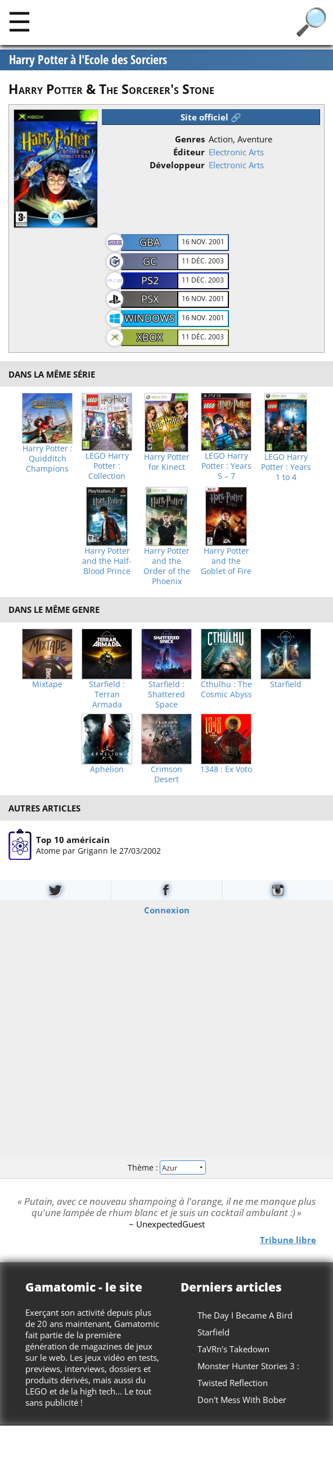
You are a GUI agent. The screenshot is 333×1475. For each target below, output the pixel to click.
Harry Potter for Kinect (167, 462)
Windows (149, 318)
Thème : (166, 1167)
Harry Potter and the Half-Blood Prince (107, 561)
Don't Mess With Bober (241, 1399)
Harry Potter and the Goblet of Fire (226, 561)
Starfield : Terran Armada (107, 694)
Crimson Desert (166, 774)
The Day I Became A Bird (244, 1315)
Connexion (167, 909)
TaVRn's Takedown (233, 1349)
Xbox (150, 337)
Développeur (177, 165)
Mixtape (47, 684)
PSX (150, 299)
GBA (150, 242)
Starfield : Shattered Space (166, 694)
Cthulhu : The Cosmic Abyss (226, 689)
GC (149, 261)
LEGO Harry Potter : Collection (107, 466)
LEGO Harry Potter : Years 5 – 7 (226, 466)
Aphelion (107, 769)
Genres (190, 139)
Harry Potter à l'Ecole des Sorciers (88, 59)
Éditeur (189, 152)
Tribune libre (288, 1239)
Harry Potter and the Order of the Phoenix (166, 566)
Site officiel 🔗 (211, 117)
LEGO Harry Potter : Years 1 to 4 (286, 467)
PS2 (150, 280)
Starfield (286, 684)
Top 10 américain (73, 839)
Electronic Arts (236, 152)
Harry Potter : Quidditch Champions (47, 458)
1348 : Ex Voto (226, 769)
